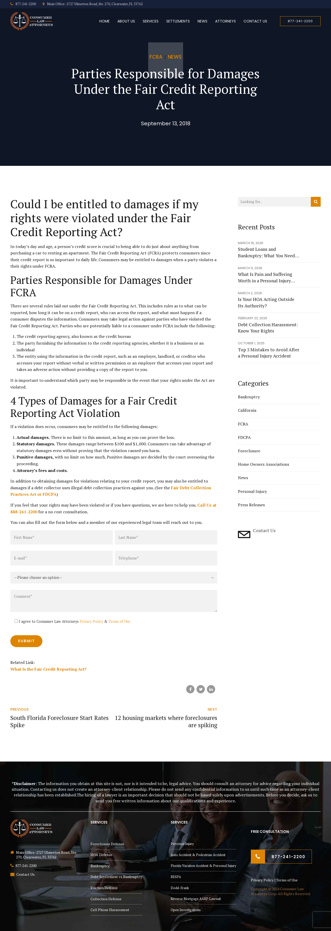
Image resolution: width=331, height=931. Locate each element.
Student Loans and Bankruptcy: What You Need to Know (266, 252)
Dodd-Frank (180, 888)
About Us (126, 21)
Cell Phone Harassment (110, 909)
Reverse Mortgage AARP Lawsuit (196, 898)
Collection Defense (106, 898)
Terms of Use (119, 621)
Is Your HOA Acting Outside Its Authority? (266, 302)
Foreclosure (249, 451)
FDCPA (244, 437)
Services (151, 21)
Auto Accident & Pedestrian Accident (198, 854)
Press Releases (251, 505)
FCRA (155, 56)
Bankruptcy (249, 397)
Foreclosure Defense (107, 843)
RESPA (176, 876)
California (247, 410)
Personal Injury (252, 491)
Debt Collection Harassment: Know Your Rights (268, 328)
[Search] (316, 202)
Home (104, 21)
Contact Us (255, 21)
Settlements (178, 21)
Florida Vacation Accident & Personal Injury (203, 865)
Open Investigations (186, 909)
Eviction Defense (104, 887)
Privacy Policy (91, 621)
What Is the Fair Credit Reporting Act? (48, 669)
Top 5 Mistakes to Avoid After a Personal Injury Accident (268, 353)
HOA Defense (101, 854)
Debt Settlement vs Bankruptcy (116, 876)
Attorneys (225, 21)
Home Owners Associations (263, 464)
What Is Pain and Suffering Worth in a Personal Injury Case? (265, 277)
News (202, 21)
